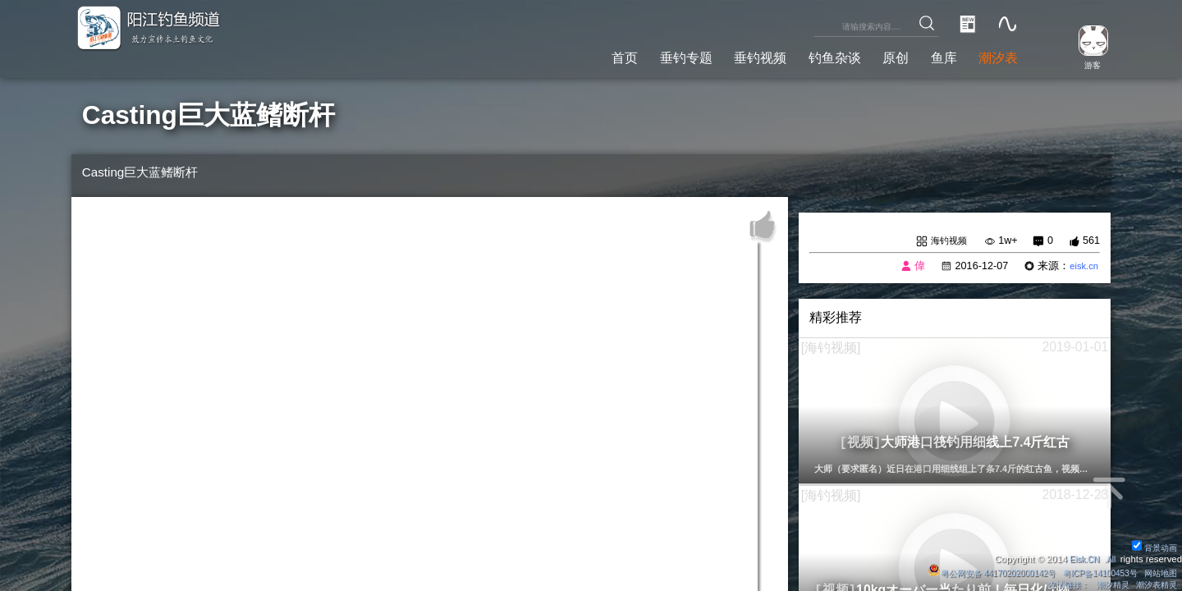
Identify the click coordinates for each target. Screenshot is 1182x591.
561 (1091, 241)
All (1110, 558)
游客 (1085, 65)
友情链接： (1057, 584)
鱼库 (933, 56)
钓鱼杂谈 (811, 56)
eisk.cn (1081, 267)
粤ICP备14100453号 (1091, 572)
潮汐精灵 (1106, 584)
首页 (575, 56)
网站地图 (1159, 572)
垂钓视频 (727, 56)
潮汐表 (995, 56)
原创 (879, 56)
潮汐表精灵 (1154, 584)
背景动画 (1152, 547)
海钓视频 (945, 241)
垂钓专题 (643, 56)
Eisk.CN (1080, 558)
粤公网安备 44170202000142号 (971, 572)
